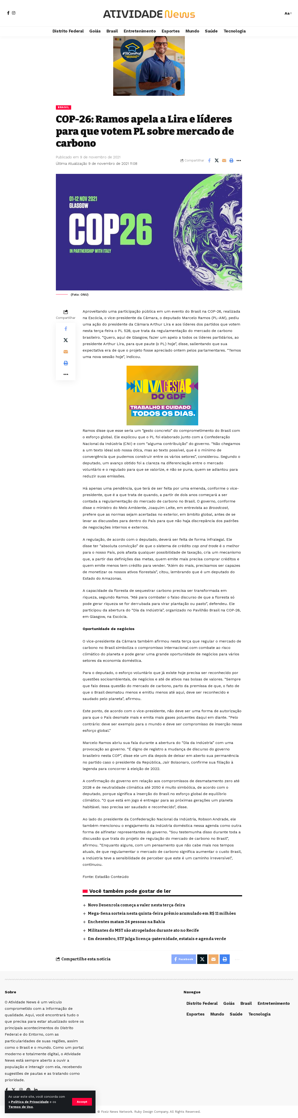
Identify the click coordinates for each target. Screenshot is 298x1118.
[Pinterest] (28, 1090)
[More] (238, 160)
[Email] (224, 160)
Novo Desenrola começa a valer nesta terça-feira (136, 905)
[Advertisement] (149, 66)
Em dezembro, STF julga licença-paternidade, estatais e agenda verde (157, 938)
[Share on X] (216, 160)
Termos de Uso (20, 1107)
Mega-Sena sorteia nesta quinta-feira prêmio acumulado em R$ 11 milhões (162, 913)
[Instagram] (13, 13)
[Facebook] (8, 13)
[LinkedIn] (35, 1090)
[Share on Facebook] (209, 160)
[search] (277, 13)
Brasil (63, 107)
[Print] (231, 160)
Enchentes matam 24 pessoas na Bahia (126, 922)
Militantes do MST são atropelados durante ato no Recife (144, 930)
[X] (13, 1090)
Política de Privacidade (30, 1102)
